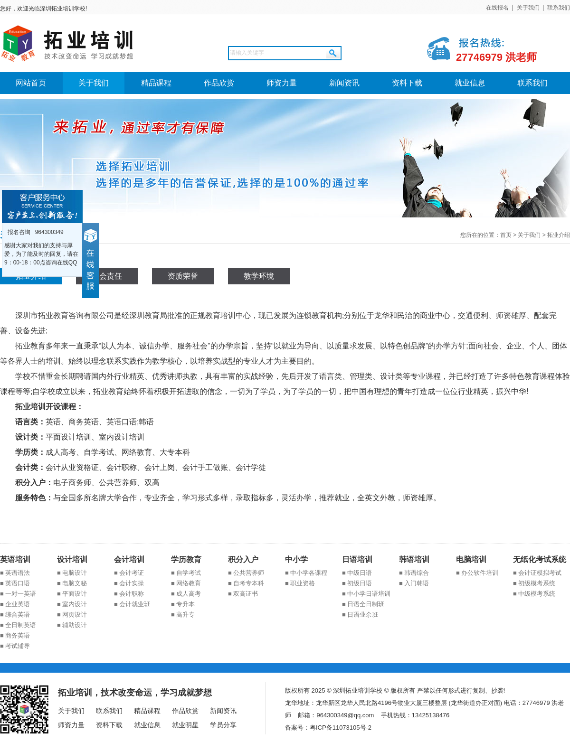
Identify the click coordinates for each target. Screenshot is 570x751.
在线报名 (497, 7)
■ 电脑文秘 (72, 583)
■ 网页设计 (72, 614)
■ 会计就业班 (132, 604)
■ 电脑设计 (72, 572)
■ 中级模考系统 (534, 593)
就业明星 (185, 725)
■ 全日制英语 (18, 625)
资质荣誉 (183, 276)
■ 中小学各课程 (306, 572)
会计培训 (129, 559)
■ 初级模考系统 (534, 583)
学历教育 (186, 559)
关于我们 (528, 7)
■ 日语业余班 (360, 614)
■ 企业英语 (15, 604)
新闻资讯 (344, 83)
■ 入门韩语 (414, 583)
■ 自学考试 (186, 572)
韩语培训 (414, 559)
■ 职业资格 (300, 583)
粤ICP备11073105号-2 (340, 727)
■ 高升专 (183, 614)
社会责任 (107, 276)
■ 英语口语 (15, 583)
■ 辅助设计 (72, 625)
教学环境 (259, 276)
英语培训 (15, 559)
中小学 (296, 559)
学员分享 (223, 725)
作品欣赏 (219, 83)
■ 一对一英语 (18, 593)
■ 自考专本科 (246, 583)
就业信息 (470, 83)
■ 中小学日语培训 (366, 593)
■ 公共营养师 (246, 572)
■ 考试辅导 (15, 645)
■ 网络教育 (186, 583)
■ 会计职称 (129, 593)
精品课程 (156, 83)
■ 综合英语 (15, 614)
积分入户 (243, 559)
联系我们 (558, 7)
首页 (506, 235)
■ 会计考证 (129, 572)
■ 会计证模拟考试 (537, 572)
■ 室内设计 (72, 604)
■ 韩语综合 (414, 572)
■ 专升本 (183, 604)
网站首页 (31, 83)
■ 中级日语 (357, 572)
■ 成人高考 (186, 593)
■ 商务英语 (15, 635)
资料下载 (407, 83)
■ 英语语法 (15, 572)
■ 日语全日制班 (363, 604)
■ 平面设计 (72, 593)
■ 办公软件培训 (477, 572)
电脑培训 (471, 559)
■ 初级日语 (357, 583)
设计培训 (72, 559)
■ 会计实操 (129, 583)
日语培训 (357, 559)
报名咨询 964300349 (34, 232)
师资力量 (281, 83)
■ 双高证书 (243, 593)
